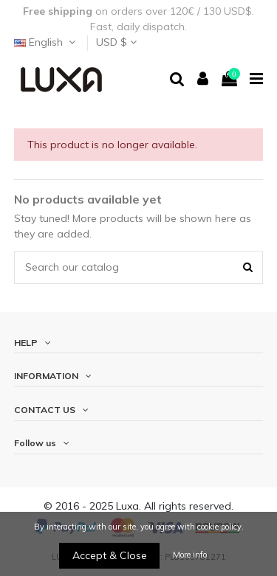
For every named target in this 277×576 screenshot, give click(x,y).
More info (190, 554)
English (46, 42)
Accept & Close (109, 555)
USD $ (116, 42)
